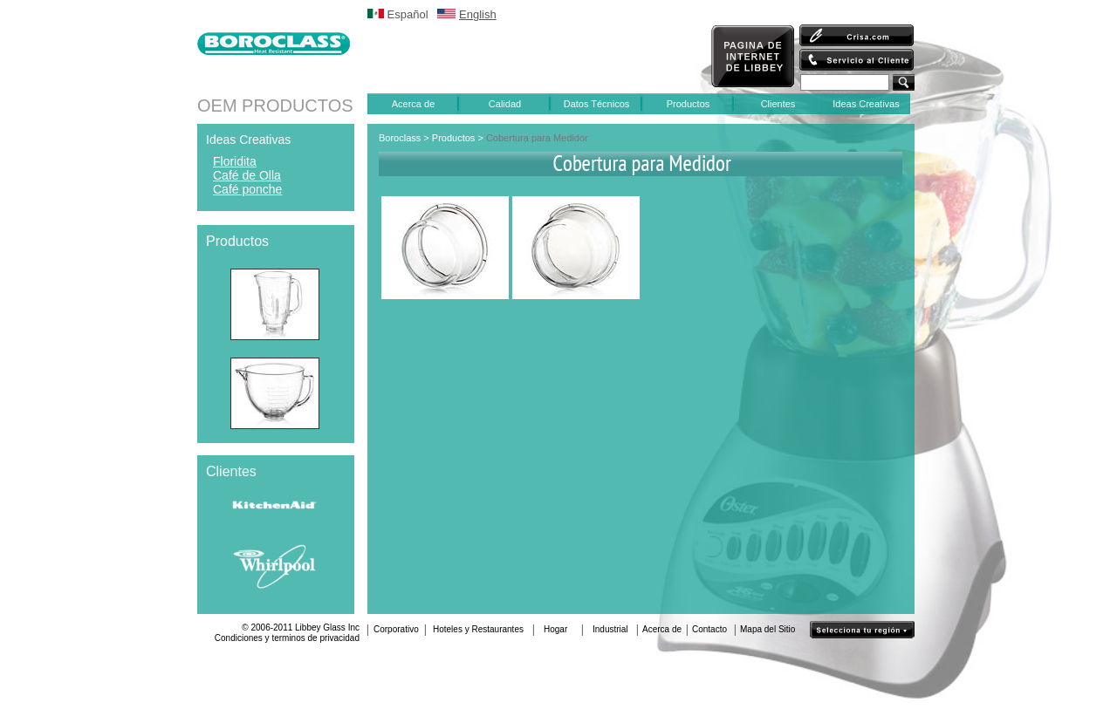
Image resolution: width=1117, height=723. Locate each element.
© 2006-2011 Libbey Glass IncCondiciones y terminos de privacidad (287, 633)
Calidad (505, 104)
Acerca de (413, 104)
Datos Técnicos (597, 104)
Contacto (709, 629)
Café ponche (247, 189)
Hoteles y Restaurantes (478, 629)
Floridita (235, 161)
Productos (688, 104)
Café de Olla (247, 175)
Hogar (555, 629)
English (478, 14)
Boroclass (400, 138)
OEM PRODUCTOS (275, 105)
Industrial (610, 629)
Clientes (778, 104)
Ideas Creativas (866, 104)
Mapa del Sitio (767, 629)
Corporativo (396, 629)
